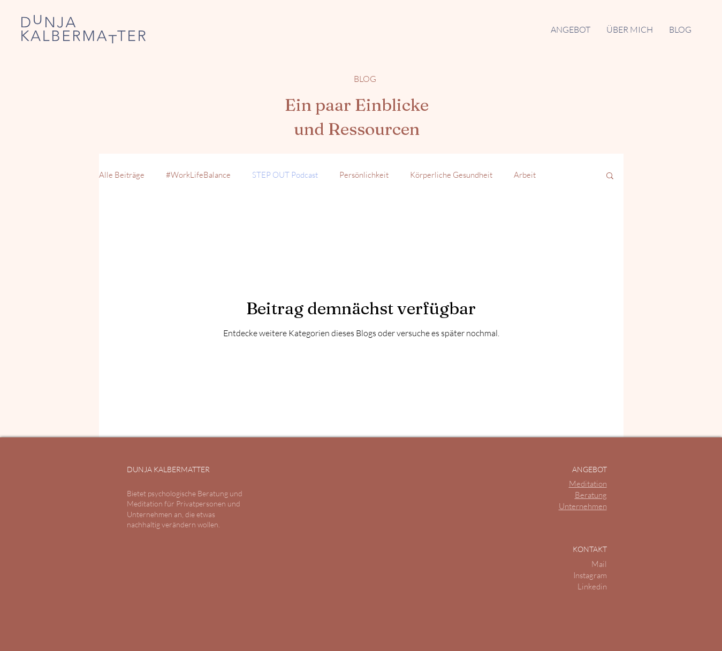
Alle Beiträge (122, 175)
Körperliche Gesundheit (451, 175)
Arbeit (525, 175)
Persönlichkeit (364, 175)
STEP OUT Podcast (285, 175)
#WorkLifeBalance (198, 175)
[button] (570, 29)
